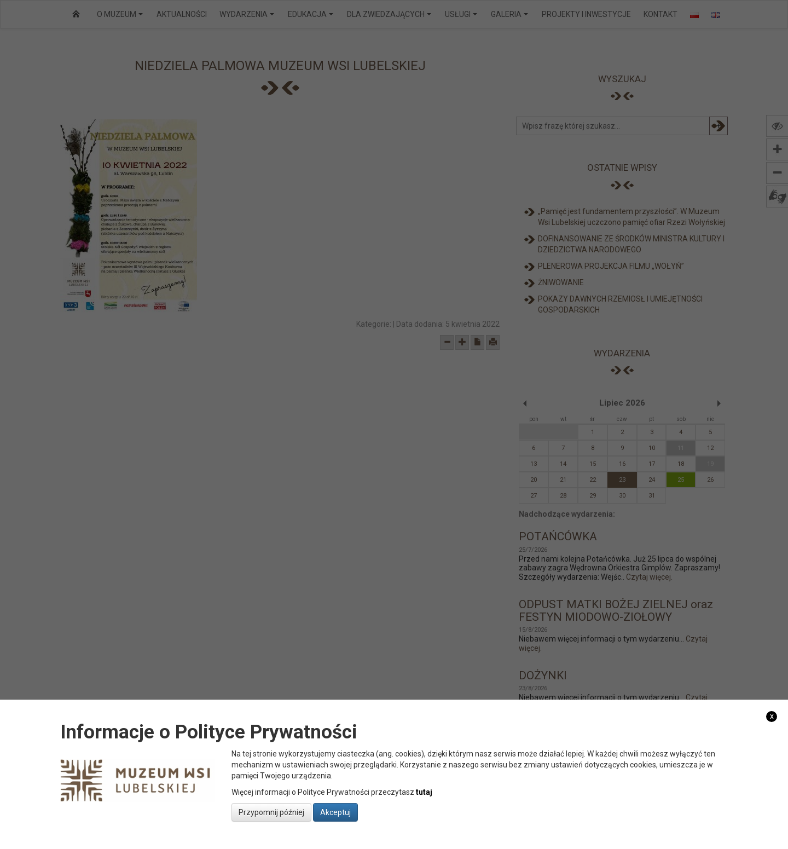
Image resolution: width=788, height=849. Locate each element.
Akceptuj (335, 812)
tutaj (424, 792)
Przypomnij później (271, 812)
